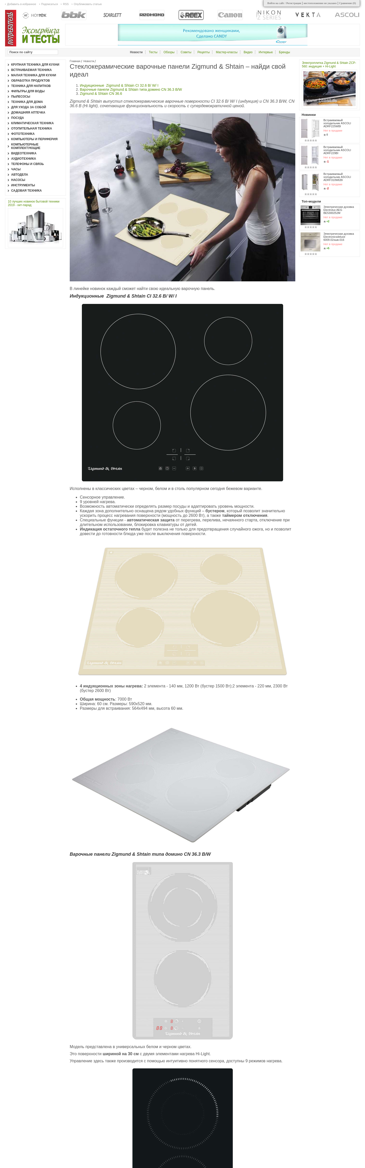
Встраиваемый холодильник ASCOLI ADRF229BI (337, 150)
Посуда (17, 118)
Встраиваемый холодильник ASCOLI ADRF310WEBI (337, 176)
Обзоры (168, 52)
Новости (88, 61)
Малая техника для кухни (33, 75)
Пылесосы (20, 96)
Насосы (18, 180)
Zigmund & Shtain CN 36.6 (102, 94)
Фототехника (23, 134)
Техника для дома (27, 102)
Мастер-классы (227, 52)
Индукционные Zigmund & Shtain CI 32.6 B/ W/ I (119, 85)
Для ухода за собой (28, 107)
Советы (186, 52)
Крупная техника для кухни (35, 64)
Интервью (266, 52)
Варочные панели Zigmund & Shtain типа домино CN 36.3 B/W (131, 89)
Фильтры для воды (28, 91)
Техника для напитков (31, 86)
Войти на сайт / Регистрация (284, 3)
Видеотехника (23, 153)
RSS (66, 4)
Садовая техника (26, 190)
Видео (248, 52)
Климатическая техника (32, 123)
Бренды (284, 52)
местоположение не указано (320, 3)
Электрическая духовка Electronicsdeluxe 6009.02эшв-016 (338, 236)
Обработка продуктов (30, 80)
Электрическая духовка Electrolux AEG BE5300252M (338, 209)
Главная (75, 61)
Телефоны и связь (27, 164)
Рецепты (203, 52)
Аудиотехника (23, 158)
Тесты (153, 52)
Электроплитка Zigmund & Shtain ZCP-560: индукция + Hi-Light (329, 64)
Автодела (19, 174)
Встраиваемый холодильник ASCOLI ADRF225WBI (337, 123)
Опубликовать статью (88, 4)
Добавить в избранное (21, 4)
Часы (16, 169)
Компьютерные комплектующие (25, 146)
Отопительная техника (31, 128)
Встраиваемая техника (31, 70)
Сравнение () (347, 3)
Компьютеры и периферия (34, 139)
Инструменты (23, 185)
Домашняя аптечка (28, 112)
